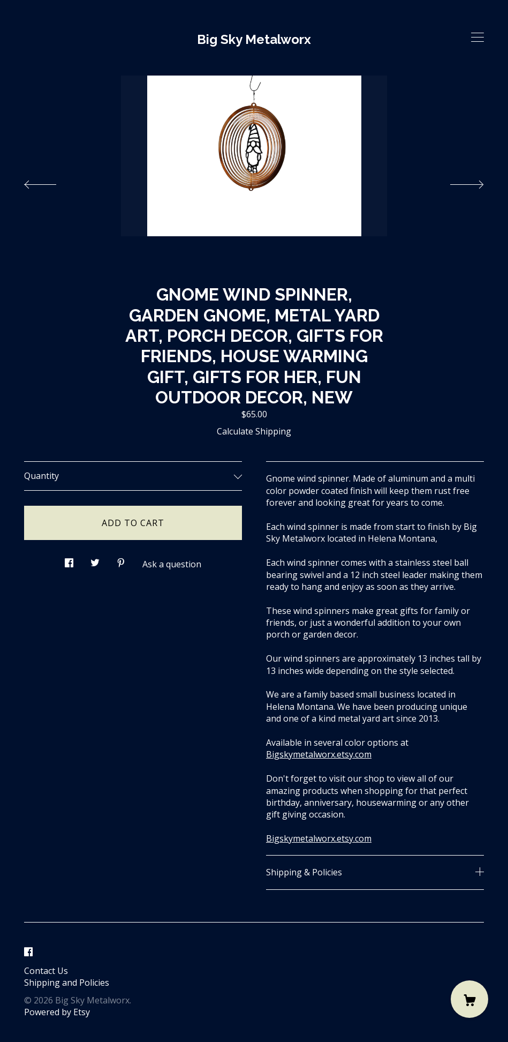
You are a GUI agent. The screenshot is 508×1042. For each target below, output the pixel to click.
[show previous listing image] (51, 181)
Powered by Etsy (57, 1012)
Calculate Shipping (254, 431)
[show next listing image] (457, 181)
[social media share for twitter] (95, 559)
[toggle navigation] (477, 37)
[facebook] (28, 952)
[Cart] (469, 999)
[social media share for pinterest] (121, 559)
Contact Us (46, 971)
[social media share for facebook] (69, 559)
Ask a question (171, 564)
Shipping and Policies (66, 982)
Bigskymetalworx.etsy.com (318, 754)
